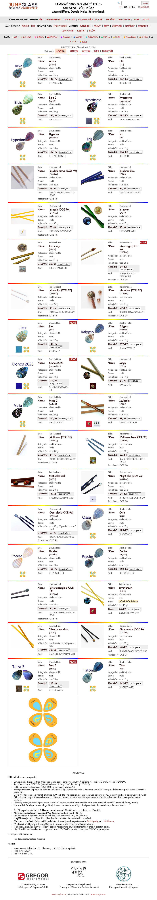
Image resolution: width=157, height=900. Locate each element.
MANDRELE (143, 26)
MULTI (84, 42)
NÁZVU (60, 51)
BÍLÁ (15, 37)
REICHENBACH (60, 26)
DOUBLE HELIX (28, 26)
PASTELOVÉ (70, 20)
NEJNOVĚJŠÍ (107, 51)
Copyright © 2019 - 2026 (78, 894)
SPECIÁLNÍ (110, 20)
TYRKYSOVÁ (93, 37)
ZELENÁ (106, 37)
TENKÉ (136, 20)
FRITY (106, 26)
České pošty (92, 821)
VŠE (40, 20)
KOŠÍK (144, 7)
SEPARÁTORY (67, 31)
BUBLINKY (81, 31)
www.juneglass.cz (59, 894)
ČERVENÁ (53, 37)
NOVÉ (146, 20)
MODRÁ (79, 37)
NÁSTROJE (130, 26)
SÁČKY (92, 31)
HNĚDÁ (145, 37)
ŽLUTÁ (117, 37)
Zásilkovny (109, 821)
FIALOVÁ (66, 37)
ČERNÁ (73, 42)
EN (121, 7)
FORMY (97, 26)
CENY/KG (86, 51)
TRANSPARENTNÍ (53, 20)
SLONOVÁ (27, 37)
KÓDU (96, 51)
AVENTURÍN (85, 26)
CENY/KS (74, 51)
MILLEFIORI (117, 26)
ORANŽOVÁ (131, 37)
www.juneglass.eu (98, 894)
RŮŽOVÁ (40, 37)
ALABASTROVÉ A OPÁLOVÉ (90, 20)
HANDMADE (124, 20)
